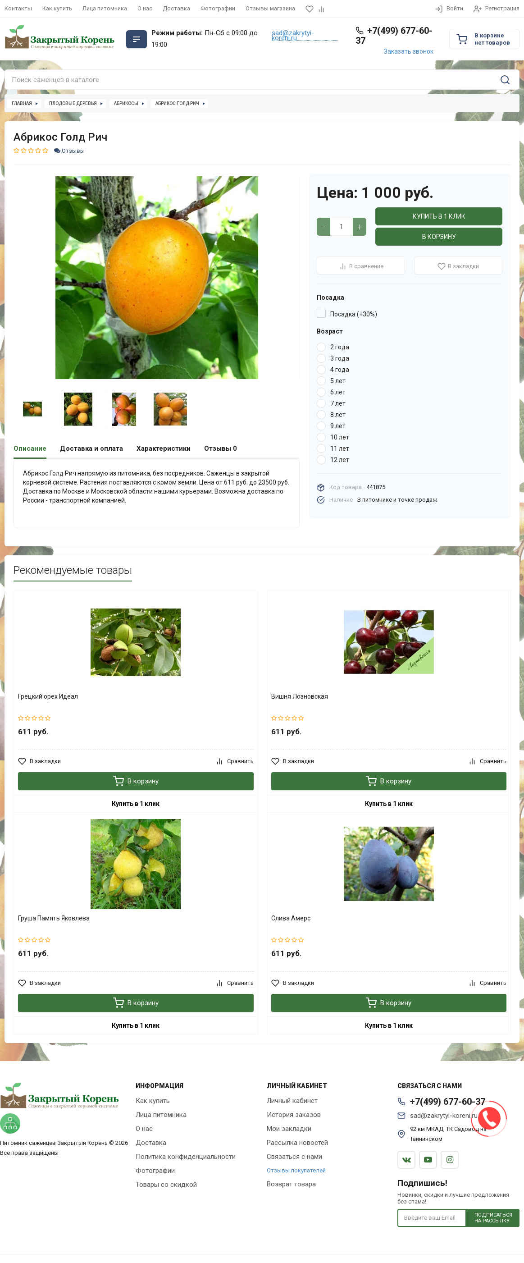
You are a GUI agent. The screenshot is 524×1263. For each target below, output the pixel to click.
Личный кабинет (292, 1100)
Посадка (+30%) (353, 314)
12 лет (339, 459)
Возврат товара (291, 1184)
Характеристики (164, 448)
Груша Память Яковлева (54, 917)
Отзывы (69, 150)
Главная (22, 103)
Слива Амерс (290, 917)
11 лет (339, 448)
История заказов (294, 1114)
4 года (339, 369)
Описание (30, 448)
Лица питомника (104, 8)
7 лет (338, 403)
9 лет (338, 426)
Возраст (330, 331)
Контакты (18, 8)
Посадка (330, 297)
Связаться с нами (294, 1156)
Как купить (57, 8)
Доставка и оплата (91, 448)
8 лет (338, 414)
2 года (339, 347)
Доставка (176, 8)
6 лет (338, 392)
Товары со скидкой (166, 1184)
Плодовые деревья (73, 103)
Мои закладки (289, 1128)
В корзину (439, 236)
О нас (144, 8)
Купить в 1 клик (439, 216)
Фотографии (217, 8)
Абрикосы (126, 103)
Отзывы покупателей (296, 1170)
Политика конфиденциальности (186, 1156)
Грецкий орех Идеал (48, 696)
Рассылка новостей (297, 1142)
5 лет (338, 380)
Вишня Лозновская (299, 696)
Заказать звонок (408, 51)
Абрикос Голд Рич (177, 103)
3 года (339, 358)
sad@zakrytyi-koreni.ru (293, 36)
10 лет (339, 437)
